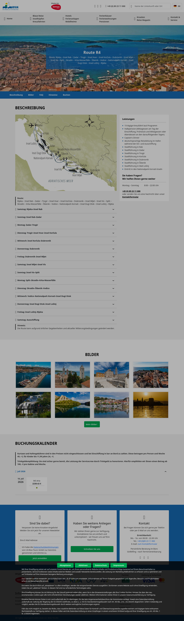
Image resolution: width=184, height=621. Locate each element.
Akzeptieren (65, 565)
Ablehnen (83, 565)
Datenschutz (101, 565)
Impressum (118, 565)
